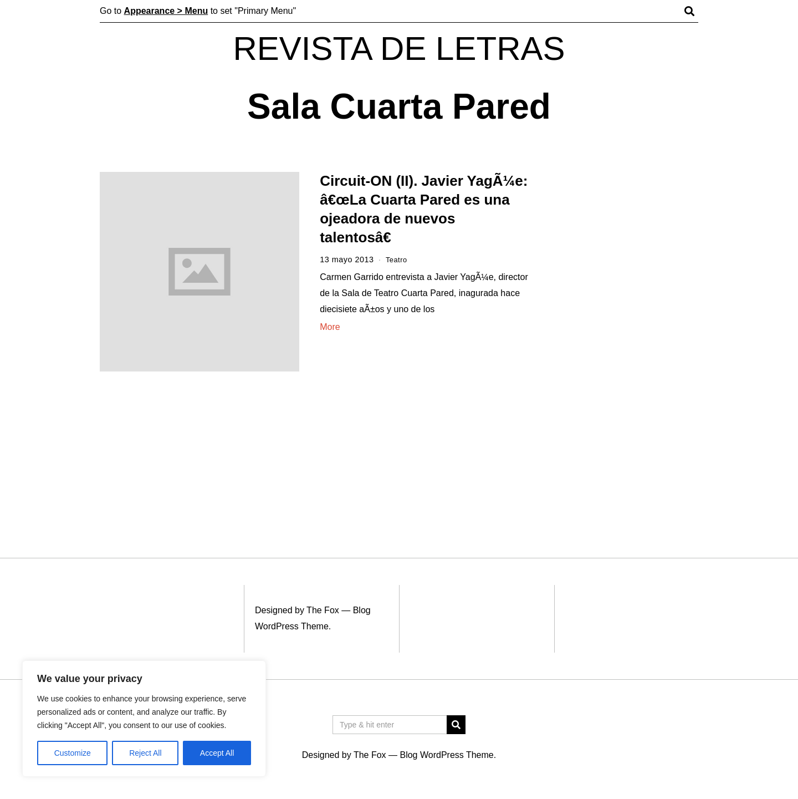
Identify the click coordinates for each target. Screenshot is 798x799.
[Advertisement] (624, 342)
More (330, 327)
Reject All (145, 753)
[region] (144, 718)
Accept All (217, 753)
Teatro (398, 259)
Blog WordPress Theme (446, 755)
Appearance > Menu (166, 11)
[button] (456, 724)
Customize (72, 753)
